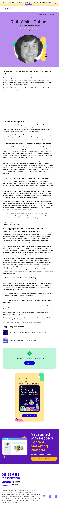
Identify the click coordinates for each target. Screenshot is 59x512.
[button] (57, 9)
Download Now (29, 416)
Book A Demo (44, 459)
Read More (28, 4)
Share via (53, 14)
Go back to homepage (41, 14)
